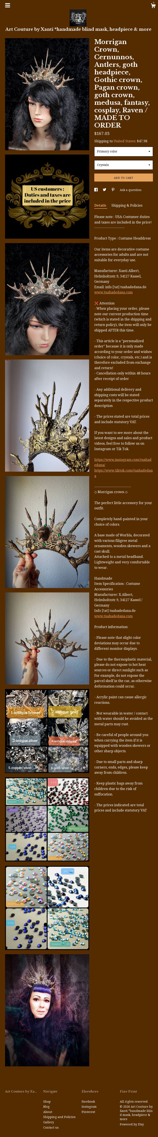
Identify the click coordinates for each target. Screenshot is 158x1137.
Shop (47, 1101)
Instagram (89, 1106)
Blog (46, 1106)
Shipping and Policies (59, 1117)
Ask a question (131, 190)
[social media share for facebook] (96, 190)
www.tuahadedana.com (113, 292)
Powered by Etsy (132, 1124)
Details (100, 205)
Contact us (51, 1127)
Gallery (48, 1122)
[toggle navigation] (7, 5)
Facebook (88, 1101)
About (47, 1112)
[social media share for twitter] (105, 190)
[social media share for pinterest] (113, 190)
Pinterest (88, 1112)
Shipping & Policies (126, 205)
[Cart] (153, 6)
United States (124, 141)
